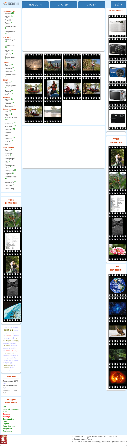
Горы (8, 111)
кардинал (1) (6, 355)
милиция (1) (6, 333)
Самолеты (10, 106)
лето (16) (10, 338)
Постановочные (11, 177)
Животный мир (11, 118)
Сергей (6, 424)
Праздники (10, 71)
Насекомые (10, 126)
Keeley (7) (9, 335)
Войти (118, 4)
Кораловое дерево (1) (9, 343)
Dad (4, 407)
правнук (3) (10, 353)
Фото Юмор (10, 189)
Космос (9, 103)
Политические (10, 27)
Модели (9, 20)
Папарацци (10, 171)
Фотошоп (9, 185)
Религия (9, 54)
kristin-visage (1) (14, 327)
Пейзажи (10, 130)
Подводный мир (9, 134)
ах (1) (13, 365)
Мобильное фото (9, 154)
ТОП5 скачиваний (116, 268)
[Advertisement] (63, 29)
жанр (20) (9, 330)
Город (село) (10, 46)
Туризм (9, 91)
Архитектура (10, 40)
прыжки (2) (7, 345)
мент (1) (12, 367)
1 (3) (5, 353)
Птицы (9, 141)
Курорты (9, 68)
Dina (5, 421)
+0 (5, 383)
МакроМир (10, 123)
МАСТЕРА (64, 4)
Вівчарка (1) (8, 360)
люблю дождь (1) (8, 358)
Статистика (11, 376)
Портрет (9, 174)
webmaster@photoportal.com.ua (114, 441)
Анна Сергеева (9, 426)
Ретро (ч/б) (10, 182)
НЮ (7, 162)
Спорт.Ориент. (10, 86)
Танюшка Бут (8, 419)
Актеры (9, 14)
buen (5, 412)
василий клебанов (10, 409)
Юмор (8, 144)
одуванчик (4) (8, 365)
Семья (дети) (10, 58)
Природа (10, 138)
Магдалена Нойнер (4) (12, 340)
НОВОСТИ (35, 4)
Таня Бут (6, 417)
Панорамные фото (10, 166)
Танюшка (6, 414)
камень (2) (7, 367)
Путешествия (10, 75)
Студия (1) (6, 327)
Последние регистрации (11, 400)
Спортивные (10, 32)
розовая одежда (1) (8, 370)
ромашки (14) (11, 350)
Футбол (9, 94)
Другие (9, 17)
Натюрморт (10, 159)
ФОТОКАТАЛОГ (116, 11)
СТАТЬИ (92, 4)
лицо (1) (16, 330)
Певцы (8, 23)
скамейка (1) (14, 355)
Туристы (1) (8, 362)
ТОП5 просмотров (116, 140)
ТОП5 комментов (11, 201)
